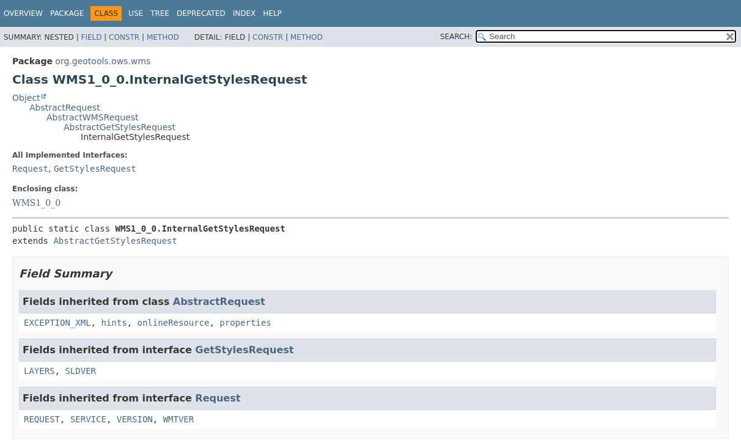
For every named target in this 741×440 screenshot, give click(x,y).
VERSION (135, 419)
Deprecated (201, 13)
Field (91, 37)
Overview (23, 13)
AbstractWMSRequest (92, 117)
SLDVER (80, 371)
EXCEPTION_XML (57, 323)
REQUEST (42, 419)
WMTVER (178, 419)
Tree (159, 13)
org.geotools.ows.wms (102, 61)
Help (272, 13)
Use (135, 13)
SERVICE (88, 419)
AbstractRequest (64, 107)
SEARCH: (456, 36)
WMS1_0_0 (36, 203)
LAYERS (39, 371)
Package (67, 13)
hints (114, 323)
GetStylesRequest (95, 169)
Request (30, 169)
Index (244, 13)
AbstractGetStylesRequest (119, 127)
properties (245, 323)
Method (163, 37)
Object (26, 98)
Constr (124, 37)
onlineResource (173, 323)
